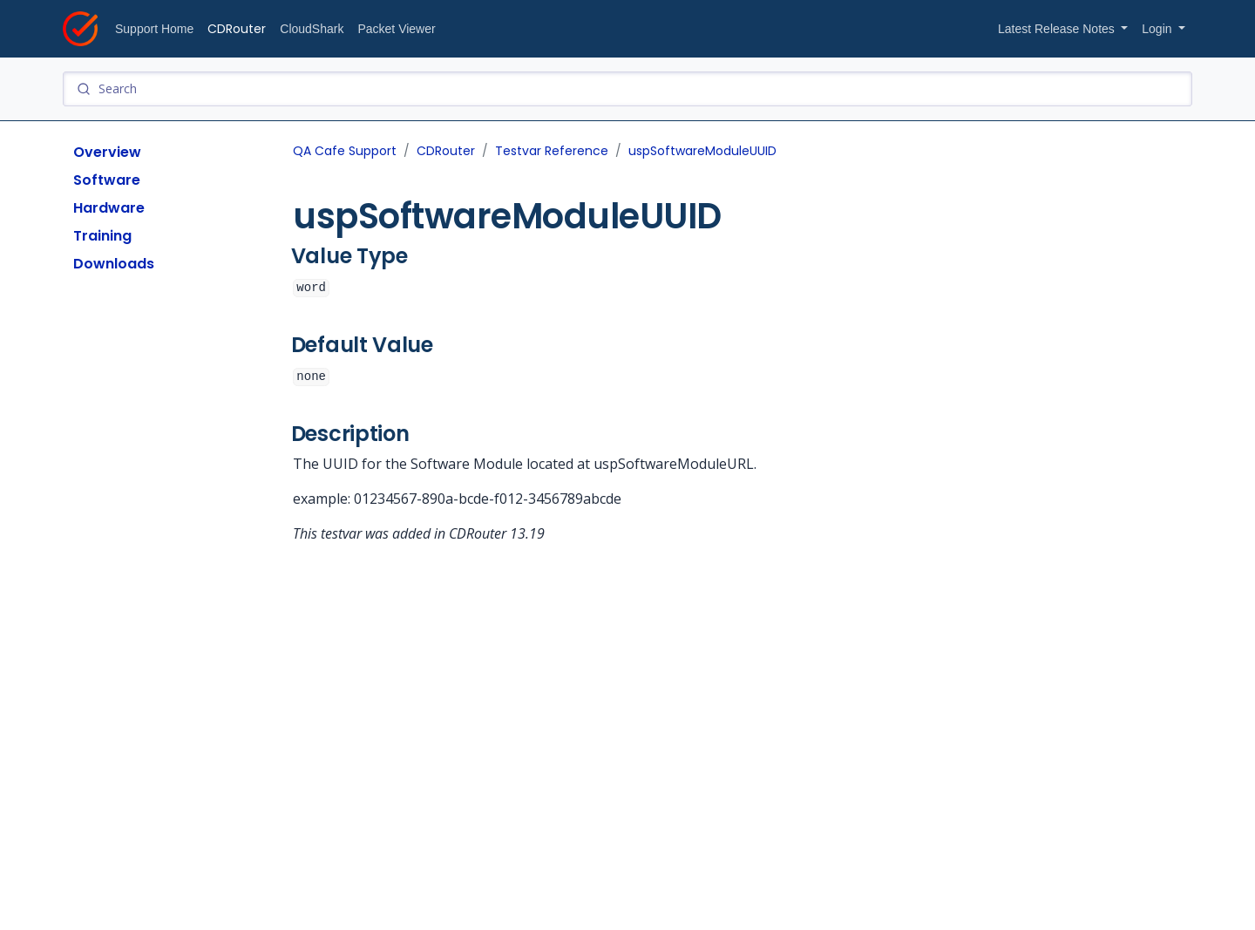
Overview (107, 152)
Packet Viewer (396, 29)
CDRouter (236, 28)
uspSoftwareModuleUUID (702, 151)
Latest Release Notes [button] (1058, 29)
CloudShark (311, 29)
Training (102, 236)
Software (106, 180)
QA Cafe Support (345, 151)
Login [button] (1158, 29)
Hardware (109, 208)
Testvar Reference (551, 151)
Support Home (154, 29)
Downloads (113, 264)
